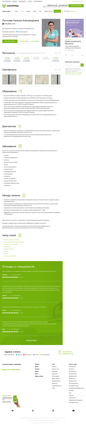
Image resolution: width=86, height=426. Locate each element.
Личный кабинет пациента (78, 1)
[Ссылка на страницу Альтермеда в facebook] (33, 411)
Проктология (72, 371)
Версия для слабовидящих (11, 369)
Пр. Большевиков (38, 1)
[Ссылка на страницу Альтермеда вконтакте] (12, 411)
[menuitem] (16, 11)
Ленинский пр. (22, 1)
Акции (34, 11)
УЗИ (70, 392)
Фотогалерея (55, 376)
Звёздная (14, 1)
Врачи (22, 11)
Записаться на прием (76, 5)
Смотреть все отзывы (31, 340)
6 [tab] (75, 56)
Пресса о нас (55, 369)
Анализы (57, 11)
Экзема (6, 251)
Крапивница (7, 246)
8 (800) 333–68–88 (67, 353)
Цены (16, 11)
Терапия (71, 395)
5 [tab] (74, 56)
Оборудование (56, 381)
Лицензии (54, 373)
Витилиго (6, 253)
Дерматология (73, 376)
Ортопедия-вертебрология (76, 388)
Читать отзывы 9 (35, 41)
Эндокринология (73, 402)
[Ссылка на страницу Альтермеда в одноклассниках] (53, 411)
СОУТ (53, 388)
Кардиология (72, 381)
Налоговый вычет (57, 385)
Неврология (72, 397)
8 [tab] (77, 56)
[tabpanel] (74, 35)
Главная (37, 364)
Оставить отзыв (24, 41)
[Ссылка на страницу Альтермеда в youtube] (73, 411)
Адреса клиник (48, 11)
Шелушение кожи (8, 249)
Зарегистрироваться (6, 401)
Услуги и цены (6, 11)
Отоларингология (74, 385)
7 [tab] (76, 56)
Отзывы (28, 11)
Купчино (30, 1)
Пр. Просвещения (6, 1)
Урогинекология (73, 383)
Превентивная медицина (76, 400)
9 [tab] (78, 56)
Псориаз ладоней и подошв (11, 239)
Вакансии (54, 383)
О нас (40, 11)
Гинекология (72, 366)
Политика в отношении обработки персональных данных (43, 420)
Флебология (72, 378)
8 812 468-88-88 (66, 351)
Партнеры (54, 371)
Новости (54, 366)
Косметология (73, 373)
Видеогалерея (56, 378)
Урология (71, 369)
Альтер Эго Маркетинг (49, 423)
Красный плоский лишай (10, 244)
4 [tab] (73, 56)
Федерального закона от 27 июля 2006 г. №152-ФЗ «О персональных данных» (74, 73)
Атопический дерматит (10, 256)
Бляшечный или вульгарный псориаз (14, 242)
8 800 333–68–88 (52, 5)
